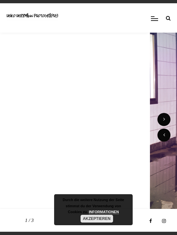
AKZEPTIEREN (97, 218)
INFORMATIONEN (104, 212)
